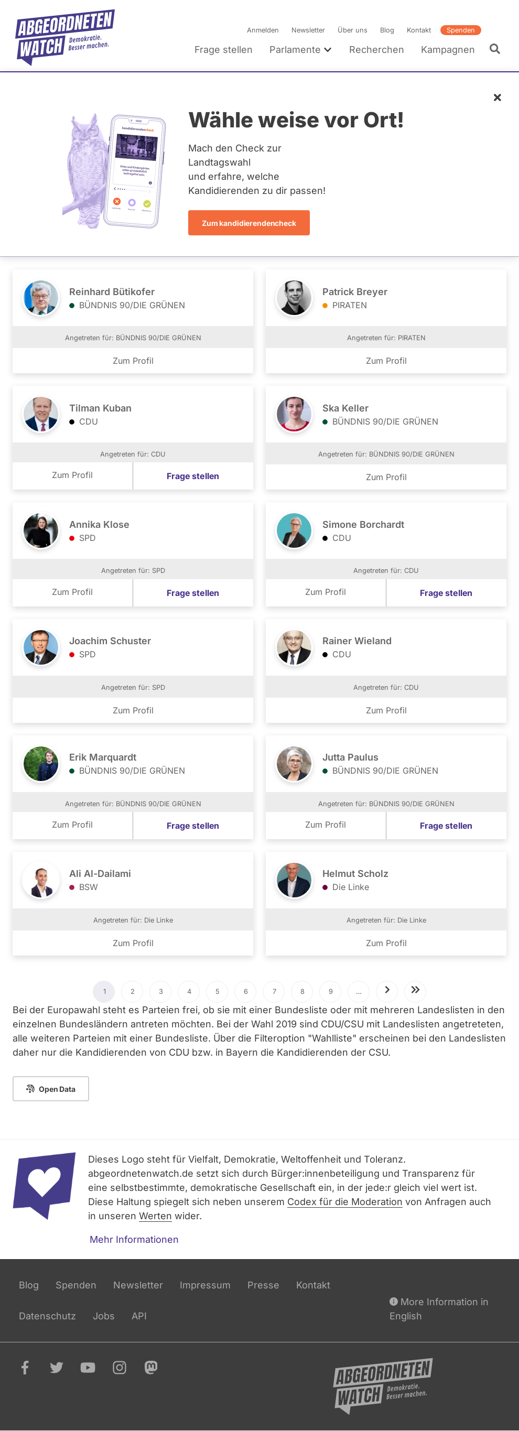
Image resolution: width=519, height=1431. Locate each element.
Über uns (352, 30)
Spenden (461, 30)
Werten (155, 1215)
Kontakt (419, 30)
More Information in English (439, 1308)
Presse (263, 1285)
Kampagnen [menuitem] (448, 49)
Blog (387, 30)
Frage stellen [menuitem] (223, 49)
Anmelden (263, 30)
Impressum (205, 1285)
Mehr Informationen (134, 1239)
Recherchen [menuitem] (376, 49)
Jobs (104, 1315)
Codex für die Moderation (345, 1201)
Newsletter (308, 30)
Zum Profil (133, 360)
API (139, 1315)
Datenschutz (47, 1315)
